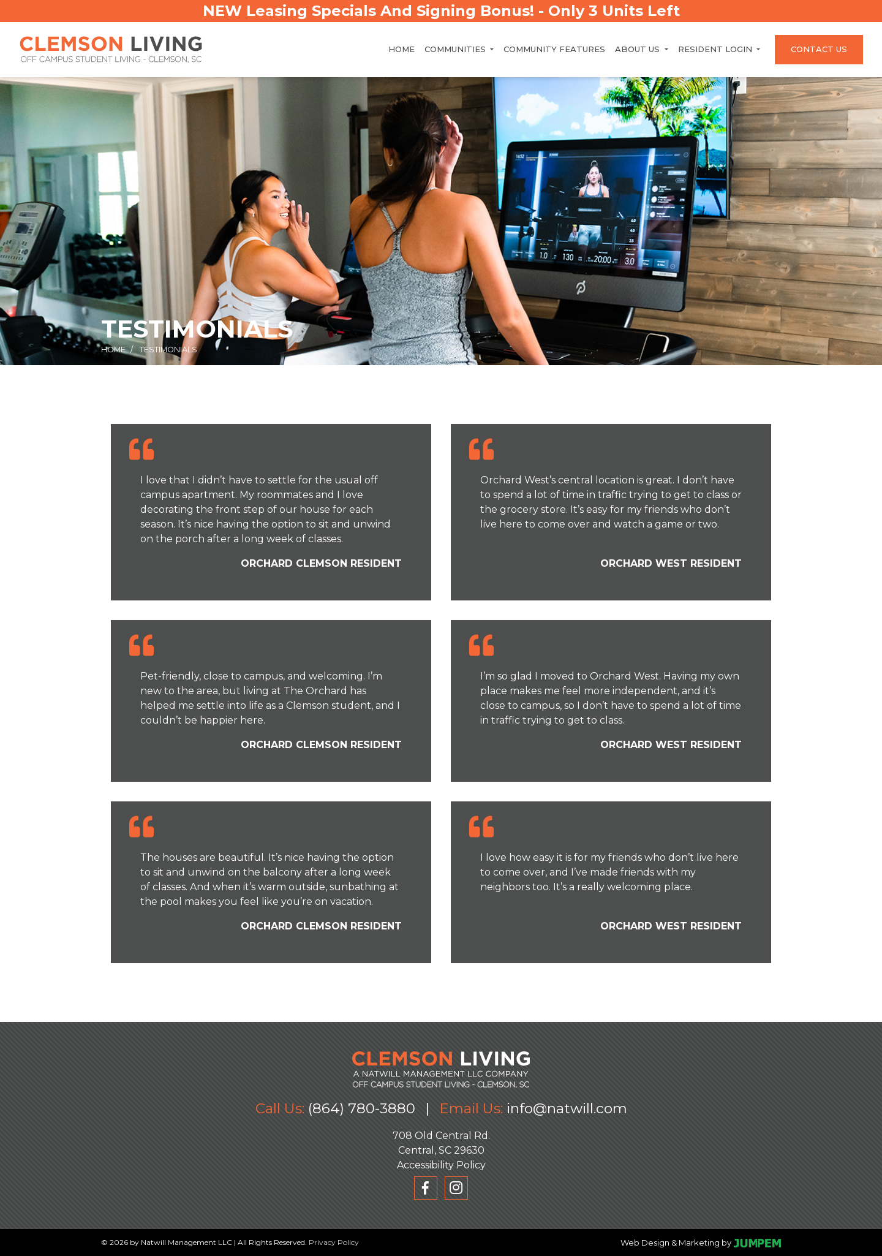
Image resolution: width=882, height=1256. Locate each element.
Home (401, 49)
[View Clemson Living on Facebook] (425, 1188)
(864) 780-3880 (361, 1108)
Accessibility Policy (441, 1165)
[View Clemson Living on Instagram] (456, 1188)
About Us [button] (638, 49)
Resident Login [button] (716, 49)
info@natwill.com (567, 1108)
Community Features (554, 49)
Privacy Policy (334, 1242)
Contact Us (819, 49)
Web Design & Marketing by (675, 1242)
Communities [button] (456, 49)
